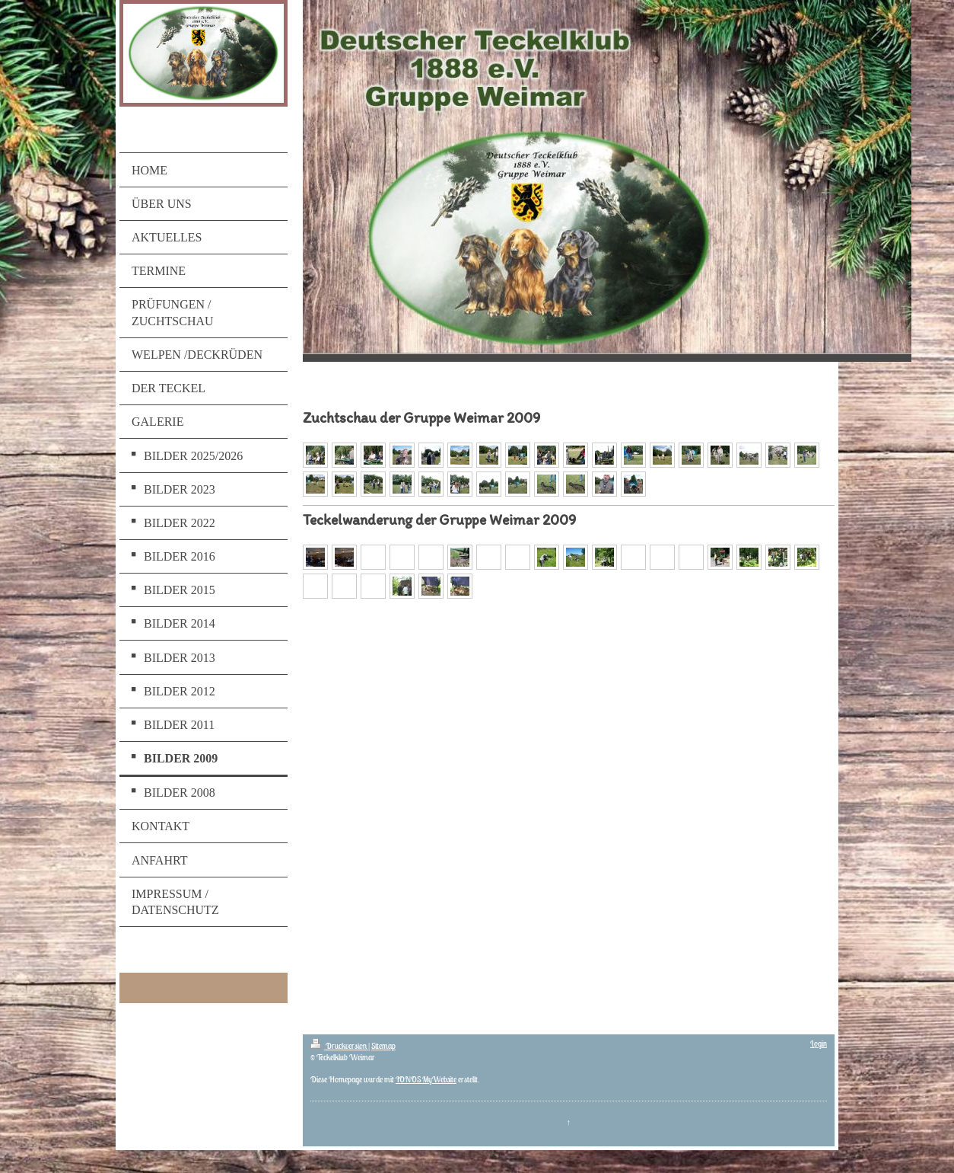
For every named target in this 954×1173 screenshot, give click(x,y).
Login (818, 1043)
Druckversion (339, 1045)
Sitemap (383, 1045)
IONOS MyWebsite (426, 1079)
